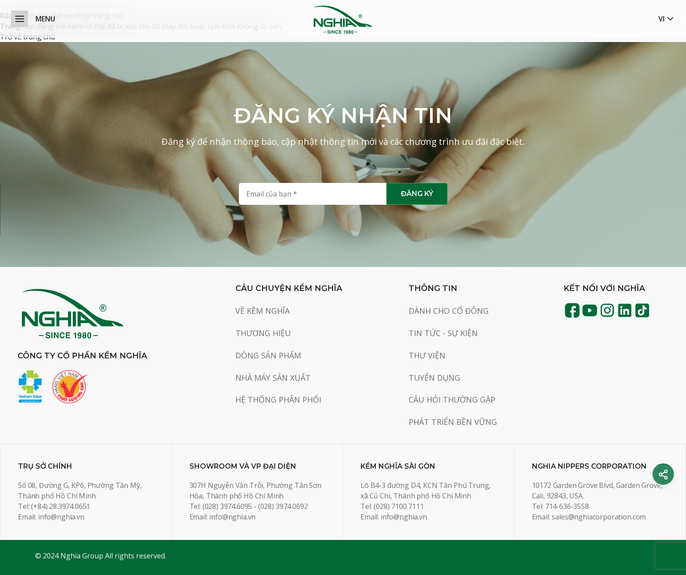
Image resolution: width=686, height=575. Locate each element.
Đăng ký (417, 193)
